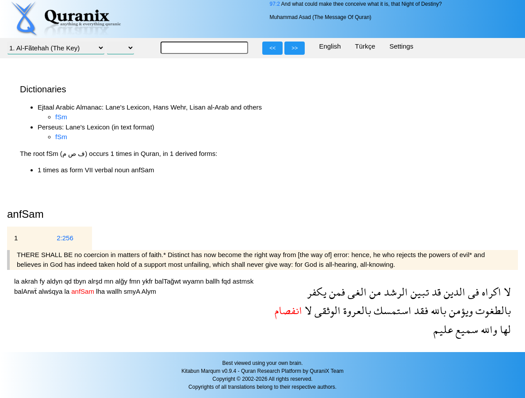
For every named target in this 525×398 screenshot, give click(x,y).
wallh (115, 291)
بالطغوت (492, 310)
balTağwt (169, 281)
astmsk (243, 281)
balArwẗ (26, 291)
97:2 (274, 4)
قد (435, 291)
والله (487, 329)
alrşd (96, 281)
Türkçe (365, 46)
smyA (133, 291)
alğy (122, 281)
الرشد (394, 291)
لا (506, 291)
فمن (335, 291)
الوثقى (326, 310)
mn (109, 281)
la (17, 281)
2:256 (65, 238)
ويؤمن (459, 310)
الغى (356, 291)
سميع (465, 329)
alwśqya (51, 291)
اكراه (490, 291)
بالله (437, 310)
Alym (149, 291)
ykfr (148, 281)
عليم (443, 329)
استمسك (391, 310)
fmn (135, 281)
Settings (401, 46)
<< (272, 48)
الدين (453, 291)
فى (472, 291)
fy (43, 281)
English (330, 46)
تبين (418, 291)
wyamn (194, 281)
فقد (419, 310)
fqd (227, 281)
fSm (61, 117)
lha (101, 291)
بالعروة (356, 310)
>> (294, 48)
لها (504, 329)
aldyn (55, 281)
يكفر (316, 291)
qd (68, 281)
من (374, 291)
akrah (30, 281)
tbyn (80, 281)
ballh (214, 281)
